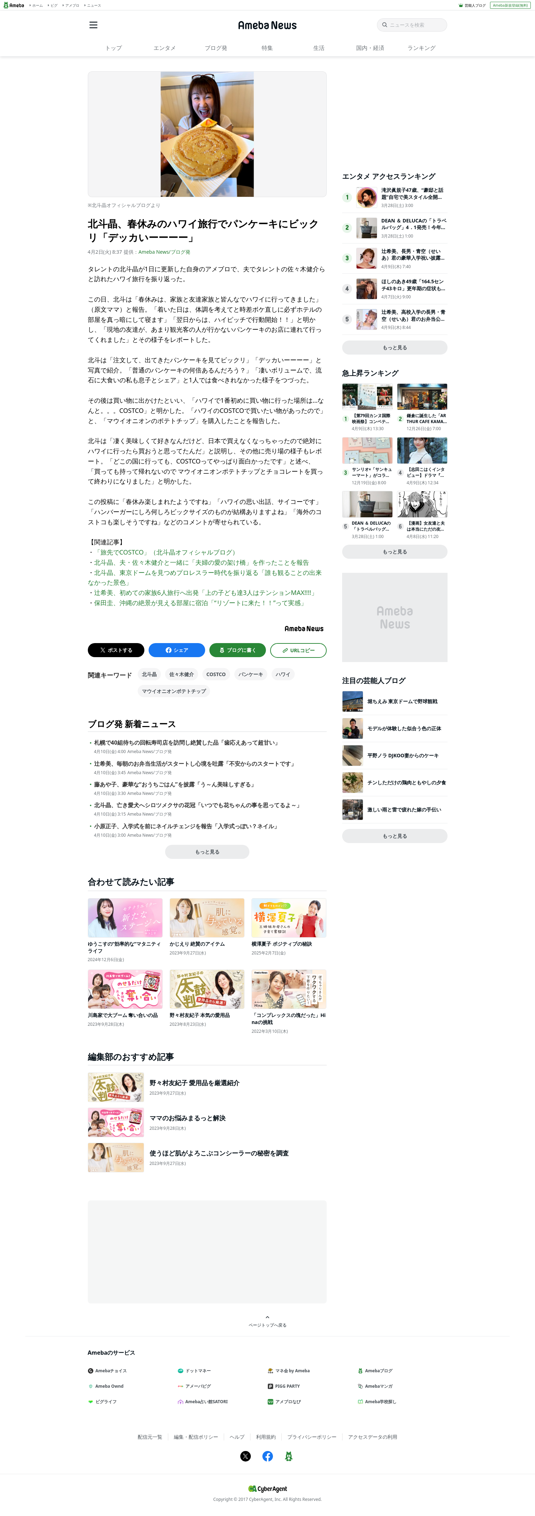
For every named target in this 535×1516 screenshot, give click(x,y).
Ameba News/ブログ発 (164, 251)
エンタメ (165, 48)
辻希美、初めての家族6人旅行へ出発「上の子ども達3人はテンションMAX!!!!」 (206, 592)
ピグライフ (105, 1402)
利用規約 (266, 1436)
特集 (267, 48)
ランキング (421, 48)
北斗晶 (149, 674)
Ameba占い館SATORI (206, 1402)
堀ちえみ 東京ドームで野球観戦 (402, 701)
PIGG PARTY (287, 1386)
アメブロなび (287, 1402)
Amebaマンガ (378, 1386)
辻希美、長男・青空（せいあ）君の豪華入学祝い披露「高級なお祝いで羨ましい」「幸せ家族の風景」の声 (413, 261)
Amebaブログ (378, 1371)
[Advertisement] (151, 1251)
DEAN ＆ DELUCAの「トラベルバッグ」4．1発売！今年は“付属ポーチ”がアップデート (413, 231)
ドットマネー (197, 1371)
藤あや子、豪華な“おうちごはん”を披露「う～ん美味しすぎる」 (175, 784)
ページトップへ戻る (268, 1321)
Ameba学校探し (380, 1402)
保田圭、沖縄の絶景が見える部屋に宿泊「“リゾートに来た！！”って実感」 (200, 602)
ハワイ (283, 674)
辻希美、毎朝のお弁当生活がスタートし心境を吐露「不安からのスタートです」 (195, 763)
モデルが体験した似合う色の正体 (404, 728)
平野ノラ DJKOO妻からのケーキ (403, 755)
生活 (319, 48)
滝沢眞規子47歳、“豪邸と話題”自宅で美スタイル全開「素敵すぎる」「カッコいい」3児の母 (412, 200)
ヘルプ (237, 1436)
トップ (113, 48)
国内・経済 (370, 48)
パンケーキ (251, 674)
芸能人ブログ (475, 5)
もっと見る (207, 851)
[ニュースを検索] (412, 25)
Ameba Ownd (108, 1386)
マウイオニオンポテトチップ (174, 691)
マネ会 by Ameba (291, 1371)
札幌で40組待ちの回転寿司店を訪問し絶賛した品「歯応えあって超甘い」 (187, 742)
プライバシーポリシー (312, 1436)
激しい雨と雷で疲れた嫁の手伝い (404, 809)
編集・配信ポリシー (196, 1436)
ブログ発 (216, 48)
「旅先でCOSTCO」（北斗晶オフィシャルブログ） (166, 552)
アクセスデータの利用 (372, 1436)
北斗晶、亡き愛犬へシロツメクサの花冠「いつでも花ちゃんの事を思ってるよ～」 (198, 805)
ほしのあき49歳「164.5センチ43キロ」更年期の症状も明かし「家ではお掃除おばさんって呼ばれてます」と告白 (413, 291)
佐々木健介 (181, 674)
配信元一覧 (150, 1436)
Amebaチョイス (110, 1371)
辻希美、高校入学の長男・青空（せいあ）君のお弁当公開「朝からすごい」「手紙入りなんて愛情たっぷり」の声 (413, 322)
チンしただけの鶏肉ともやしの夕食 (406, 782)
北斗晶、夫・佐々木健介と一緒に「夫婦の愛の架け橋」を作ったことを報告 (201, 562)
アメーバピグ (197, 1386)
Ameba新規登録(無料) (510, 5)
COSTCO (216, 674)
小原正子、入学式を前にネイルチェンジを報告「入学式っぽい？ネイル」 (187, 826)
